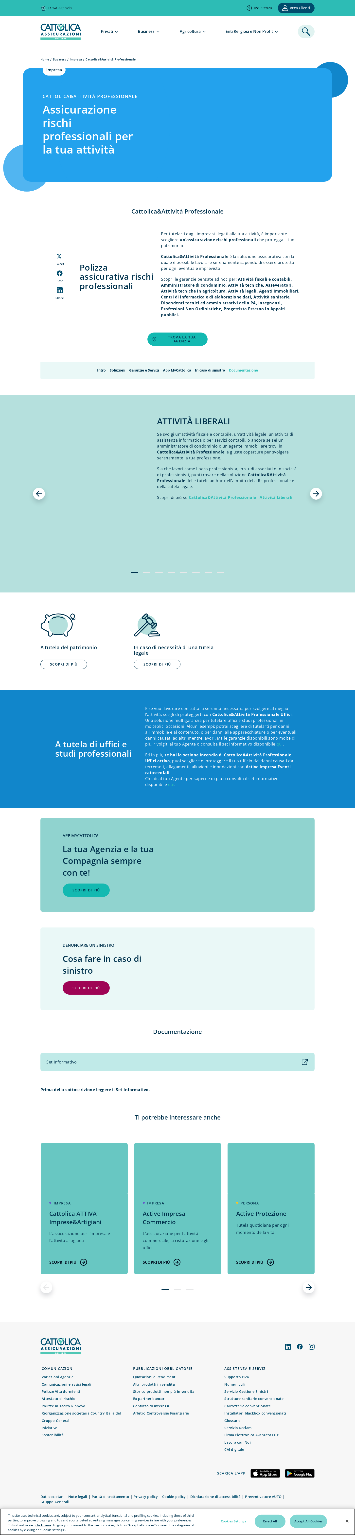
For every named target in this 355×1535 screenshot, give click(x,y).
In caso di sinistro (210, 370)
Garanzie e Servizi (144, 370)
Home (44, 59)
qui (279, 744)
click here (43, 1528)
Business (59, 59)
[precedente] (39, 494)
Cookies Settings (233, 1524)
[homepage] (60, 38)
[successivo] (316, 494)
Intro (101, 370)
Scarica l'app (231, 1473)
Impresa (76, 59)
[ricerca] (306, 31)
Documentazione (243, 370)
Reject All (270, 1524)
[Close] (347, 1523)
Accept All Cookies (308, 1524)
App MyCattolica (177, 370)
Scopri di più (68, 1262)
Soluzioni (117, 370)
